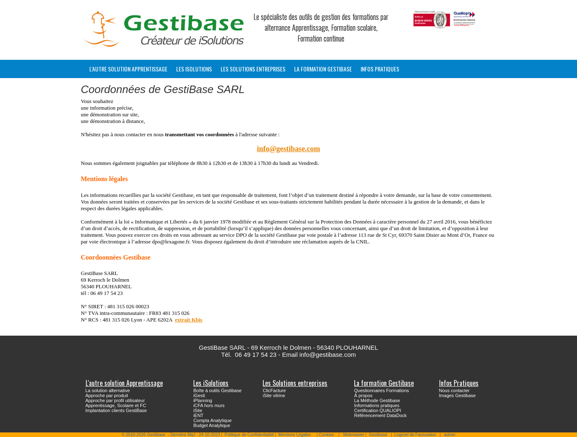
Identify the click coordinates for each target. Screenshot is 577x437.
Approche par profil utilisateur (115, 400)
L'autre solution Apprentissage (128, 68)
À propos (363, 395)
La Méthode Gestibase (377, 400)
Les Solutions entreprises (253, 68)
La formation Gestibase (323, 68)
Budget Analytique (211, 425)
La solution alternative (108, 390)
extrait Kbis (188, 320)
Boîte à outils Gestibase (217, 390)
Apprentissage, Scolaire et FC (116, 405)
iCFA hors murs (208, 405)
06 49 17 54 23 (256, 354)
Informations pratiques (376, 405)
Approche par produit (107, 395)
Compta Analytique (212, 420)
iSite (197, 410)
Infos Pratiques (380, 68)
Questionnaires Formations (381, 390)
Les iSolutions (194, 68)
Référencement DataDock (380, 415)
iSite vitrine (274, 395)
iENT (198, 415)
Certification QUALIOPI (377, 410)
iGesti (199, 395)
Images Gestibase (457, 395)
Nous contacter (454, 390)
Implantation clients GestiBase (116, 410)
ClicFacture (274, 390)
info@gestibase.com (288, 149)
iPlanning (202, 400)
